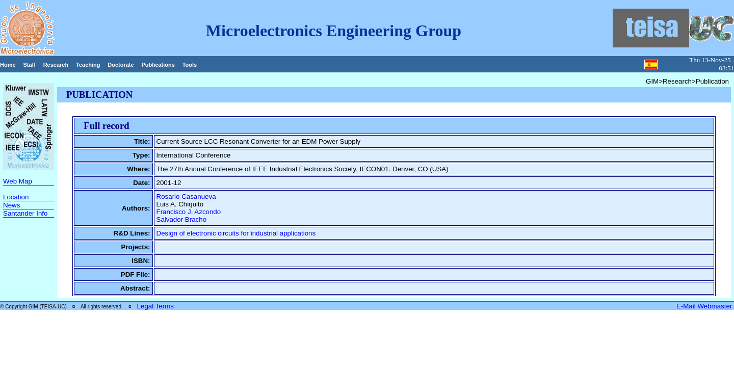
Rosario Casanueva (186, 196)
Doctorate (121, 65)
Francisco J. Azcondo (188, 212)
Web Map (17, 181)
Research (56, 65)
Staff (29, 65)
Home (8, 65)
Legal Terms (155, 306)
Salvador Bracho (181, 219)
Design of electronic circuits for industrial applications (236, 233)
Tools (189, 65)
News (11, 205)
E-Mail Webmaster (705, 306)
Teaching (88, 65)
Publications (157, 65)
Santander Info (25, 213)
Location (16, 197)
